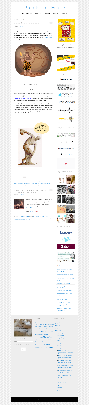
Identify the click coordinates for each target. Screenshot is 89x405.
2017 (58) (58, 327)
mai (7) (59, 345)
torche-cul (45, 185)
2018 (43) (58, 325)
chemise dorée (26, 183)
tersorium (33, 185)
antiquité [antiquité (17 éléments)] (47, 324)
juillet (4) (60, 342)
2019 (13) (58, 323)
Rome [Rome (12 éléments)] (43, 342)
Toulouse (28, 219)
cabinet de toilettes (27, 218)
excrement (35, 183)
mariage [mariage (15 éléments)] (46, 334)
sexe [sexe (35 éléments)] (43, 344)
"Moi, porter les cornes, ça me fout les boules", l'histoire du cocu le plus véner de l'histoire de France (65, 367)
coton (31, 183)
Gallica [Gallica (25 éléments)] (45, 328)
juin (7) (59, 343)
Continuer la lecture (19, 173)
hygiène (44, 183)
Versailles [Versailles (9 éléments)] (41, 347)
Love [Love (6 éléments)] (42, 334)
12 (51, 22)
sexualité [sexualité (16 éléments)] (48, 344)
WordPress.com (55, 399)
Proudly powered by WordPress (36, 399)
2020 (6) (58, 322)
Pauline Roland (48, 37)
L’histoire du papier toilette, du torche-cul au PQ (30, 24)
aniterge (15, 183)
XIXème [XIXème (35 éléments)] (49, 347)
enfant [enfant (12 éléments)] (51, 326)
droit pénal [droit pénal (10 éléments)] (45, 326)
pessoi (27, 185)
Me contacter (55, 13)
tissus (37, 185)
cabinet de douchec (18, 218)
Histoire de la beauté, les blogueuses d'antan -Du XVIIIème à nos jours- (65, 352)
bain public (48, 216)
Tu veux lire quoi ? (38, 13)
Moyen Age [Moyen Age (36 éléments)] (47, 337)
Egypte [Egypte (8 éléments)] (48, 326)
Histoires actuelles (23, 181)
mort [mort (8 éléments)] (42, 337)
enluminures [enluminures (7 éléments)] (37, 328)
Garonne (34, 218)
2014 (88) (58, 332)
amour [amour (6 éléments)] (50, 322)
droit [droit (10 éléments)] (36, 326)
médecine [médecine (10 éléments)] (37, 339)
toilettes (41, 185)
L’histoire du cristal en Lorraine (63, 283)
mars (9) (59, 348)
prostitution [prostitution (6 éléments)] (43, 339)
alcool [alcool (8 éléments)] (48, 322)
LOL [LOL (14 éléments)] (46, 332)
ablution (35, 216)
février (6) (60, 387)
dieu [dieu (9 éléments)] (53, 324)
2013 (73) (58, 390)
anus (19, 183)
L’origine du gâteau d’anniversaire (64, 290)
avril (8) (59, 347)
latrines (48, 183)
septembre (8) (61, 338)
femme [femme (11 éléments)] (40, 328)
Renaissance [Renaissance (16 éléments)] (38, 342)
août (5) (59, 340)
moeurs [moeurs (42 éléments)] (38, 337)
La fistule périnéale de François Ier (65, 363)
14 (51, 190)
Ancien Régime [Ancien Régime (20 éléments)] (39, 324)
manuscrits (16, 185)
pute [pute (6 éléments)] (45, 339)
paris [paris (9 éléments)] (40, 339)
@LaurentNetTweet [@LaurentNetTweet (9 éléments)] (39, 322)
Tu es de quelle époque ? (27, 13)
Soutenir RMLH (63, 13)
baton (21, 183)
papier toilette (22, 185)
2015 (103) (58, 330)
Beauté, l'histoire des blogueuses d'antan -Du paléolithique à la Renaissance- (65, 357)
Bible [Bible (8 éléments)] (51, 324)
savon (19, 219)
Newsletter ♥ (47, 13)
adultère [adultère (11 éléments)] (45, 322)
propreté (16, 219)
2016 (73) (58, 328)
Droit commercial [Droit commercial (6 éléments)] (39, 326)
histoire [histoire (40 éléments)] (42, 331)
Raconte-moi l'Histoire (44, 7)
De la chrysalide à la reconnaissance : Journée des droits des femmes (64, 380)
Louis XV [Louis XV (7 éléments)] (36, 334)
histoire (40, 183)
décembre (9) (61, 333)
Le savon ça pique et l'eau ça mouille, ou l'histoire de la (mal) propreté (65, 375)
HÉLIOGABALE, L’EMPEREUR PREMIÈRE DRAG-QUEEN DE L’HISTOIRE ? (64, 304)
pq (29, 185)
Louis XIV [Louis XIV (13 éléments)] (50, 332)
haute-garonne (39, 218)
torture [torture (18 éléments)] (37, 348)
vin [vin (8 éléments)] (43, 347)
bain (38, 216)
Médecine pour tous (43, 181)
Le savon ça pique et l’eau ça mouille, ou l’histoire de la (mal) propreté (30, 191)
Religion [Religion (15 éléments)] (49, 339)
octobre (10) (60, 337)
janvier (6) (60, 389)
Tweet (19, 177)
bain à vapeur (42, 216)
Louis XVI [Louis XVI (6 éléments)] (40, 334)
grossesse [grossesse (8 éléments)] (49, 328)
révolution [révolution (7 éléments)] (46, 341)
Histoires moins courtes (33, 181)
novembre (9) (61, 335)
